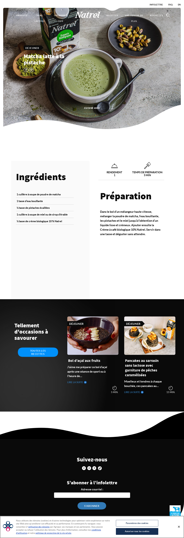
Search (168, 15)
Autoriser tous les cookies (137, 531)
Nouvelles (156, 15)
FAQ (170, 5)
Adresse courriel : (92, 489)
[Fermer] (178, 526)
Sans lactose (40, 18)
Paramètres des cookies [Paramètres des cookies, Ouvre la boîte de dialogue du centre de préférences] (137, 523)
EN (179, 5)
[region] (92, 527)
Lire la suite (75, 382)
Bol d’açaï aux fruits (84, 361)
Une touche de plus (134, 18)
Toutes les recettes (38, 352)
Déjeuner (32, 48)
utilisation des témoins (39, 527)
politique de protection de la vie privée (53, 533)
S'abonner (92, 506)
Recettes (112, 15)
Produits (21, 15)
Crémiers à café (60, 18)
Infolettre (156, 5)
